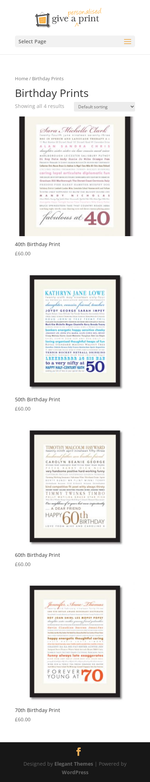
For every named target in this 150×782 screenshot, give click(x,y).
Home (21, 78)
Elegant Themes (73, 763)
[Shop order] (104, 107)
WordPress (75, 772)
